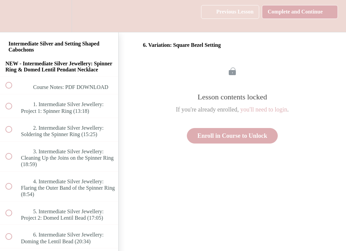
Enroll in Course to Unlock (232, 135)
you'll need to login (263, 109)
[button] (12, 16)
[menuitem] (59, 16)
